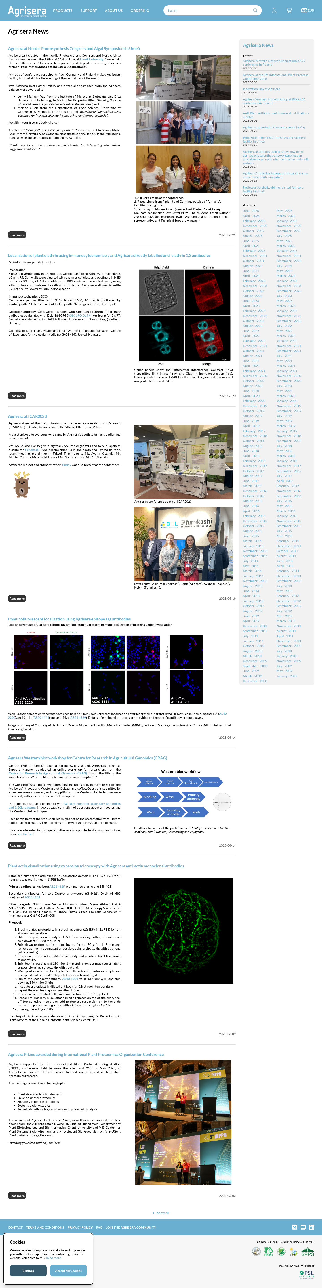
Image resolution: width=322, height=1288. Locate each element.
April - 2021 (251, 366)
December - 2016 (255, 491)
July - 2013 (284, 586)
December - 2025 (255, 226)
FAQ (99, 1227)
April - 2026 (251, 216)
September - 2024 (289, 261)
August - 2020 (252, 386)
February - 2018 (254, 461)
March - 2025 (286, 246)
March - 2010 (252, 656)
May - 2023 (284, 301)
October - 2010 (253, 646)
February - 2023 (254, 311)
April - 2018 (251, 456)
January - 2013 (253, 601)
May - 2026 (284, 210)
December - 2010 (289, 641)
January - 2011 (253, 641)
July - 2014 (250, 561)
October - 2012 (253, 606)
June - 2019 (251, 421)
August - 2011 (286, 631)
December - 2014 (289, 546)
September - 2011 (255, 631)
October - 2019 (253, 411)
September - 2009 (255, 666)
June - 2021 (251, 361)
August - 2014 (286, 556)
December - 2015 (255, 521)
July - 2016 (284, 501)
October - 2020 (253, 381)
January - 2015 (253, 546)
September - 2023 (289, 291)
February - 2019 (254, 431)
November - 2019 (289, 406)
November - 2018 (289, 436)
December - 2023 (255, 286)
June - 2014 (285, 561)
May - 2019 (284, 421)
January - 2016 (287, 516)
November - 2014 (255, 551)
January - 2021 (287, 371)
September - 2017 (289, 471)
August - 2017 (252, 476)
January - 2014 (253, 576)
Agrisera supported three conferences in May (274, 127)
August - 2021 (252, 356)
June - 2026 (251, 210)
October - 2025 (253, 231)
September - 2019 (289, 411)
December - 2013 (289, 576)
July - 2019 (284, 416)
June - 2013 (251, 591)
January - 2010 (287, 656)
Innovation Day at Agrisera (261, 89)
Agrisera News (258, 45)
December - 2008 (255, 681)
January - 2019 (287, 431)
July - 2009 (284, 666)
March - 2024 (286, 275)
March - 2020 (286, 396)
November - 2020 (289, 376)
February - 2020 (254, 401)
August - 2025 (252, 235)
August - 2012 (252, 611)
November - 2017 (289, 466)
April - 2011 (285, 636)
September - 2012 (289, 606)
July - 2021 (284, 356)
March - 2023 (286, 306)
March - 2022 (286, 336)
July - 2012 (284, 611)
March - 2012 (286, 621)
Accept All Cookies (68, 1271)
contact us (25, 834)
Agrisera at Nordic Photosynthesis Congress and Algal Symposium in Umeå (74, 48)
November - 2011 (289, 626)
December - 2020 (255, 376)
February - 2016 (254, 516)
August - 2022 (252, 326)
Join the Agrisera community (131, 1227)
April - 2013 (251, 596)
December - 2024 (255, 256)
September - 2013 (289, 581)
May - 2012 (284, 616)
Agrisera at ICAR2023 (27, 416)
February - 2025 (254, 250)
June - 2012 (251, 616)
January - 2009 (287, 676)
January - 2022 (287, 340)
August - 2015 (252, 531)
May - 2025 (284, 241)
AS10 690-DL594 (80, 315)
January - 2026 (287, 221)
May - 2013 (284, 591)
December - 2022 (255, 316)
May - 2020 (284, 391)
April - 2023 (251, 306)
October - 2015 (253, 526)
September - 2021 (289, 351)
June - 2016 (251, 506)
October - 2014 (287, 551)
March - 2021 (286, 366)
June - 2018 (251, 451)
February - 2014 (288, 571)
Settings (28, 1271)
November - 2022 (289, 316)
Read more (17, 235)
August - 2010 (252, 651)
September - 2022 (289, 321)
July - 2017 (284, 476)
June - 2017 (251, 481)
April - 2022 (251, 336)
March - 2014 (252, 571)
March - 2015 (252, 541)
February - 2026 (254, 221)
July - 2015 (284, 531)
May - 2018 (284, 451)
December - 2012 (289, 601)
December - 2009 (255, 661)
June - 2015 (251, 536)
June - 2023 (251, 301)
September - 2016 (289, 496)
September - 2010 (289, 646)
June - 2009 (251, 671)
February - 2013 (288, 596)
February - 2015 (288, 541)
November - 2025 (289, 226)
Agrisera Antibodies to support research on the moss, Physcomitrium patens (275, 175)
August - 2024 (252, 266)
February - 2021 (254, 371)
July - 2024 (284, 266)
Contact (15, 1227)
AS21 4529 (78, 717)
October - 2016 (253, 496)
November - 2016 (289, 491)
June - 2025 (251, 241)
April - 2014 (285, 566)
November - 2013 (255, 581)
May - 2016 (284, 506)
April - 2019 (251, 426)
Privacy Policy (80, 1227)
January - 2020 (287, 401)
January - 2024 (287, 281)
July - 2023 (284, 296)
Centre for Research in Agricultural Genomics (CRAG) (48, 773)
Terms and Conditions (45, 1227)
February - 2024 (254, 281)
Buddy (66, 465)
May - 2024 (284, 271)
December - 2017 (255, 466)
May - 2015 (284, 536)
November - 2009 (289, 661)
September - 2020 (289, 381)
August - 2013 (252, 586)
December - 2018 (255, 436)
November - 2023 (289, 286)
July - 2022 (284, 326)
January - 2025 (287, 250)
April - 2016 (251, 511)
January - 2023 (287, 311)
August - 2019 (252, 416)
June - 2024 (251, 271)
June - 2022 (251, 331)
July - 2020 (284, 386)
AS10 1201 (70, 979)
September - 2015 (289, 526)
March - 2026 (286, 216)
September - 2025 (289, 231)
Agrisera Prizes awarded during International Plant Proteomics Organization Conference (86, 1054)
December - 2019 (255, 406)
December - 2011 (255, 626)
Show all (163, 1213)
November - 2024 (289, 256)
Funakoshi (32, 450)
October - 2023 (253, 291)
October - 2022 (253, 321)
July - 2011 (250, 636)
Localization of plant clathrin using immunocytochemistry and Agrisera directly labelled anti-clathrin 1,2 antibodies (109, 255)
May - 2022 (284, 331)
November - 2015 (289, 521)
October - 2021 (253, 351)
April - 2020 (251, 396)
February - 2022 (254, 340)
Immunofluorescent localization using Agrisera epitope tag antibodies (69, 618)
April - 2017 (285, 481)
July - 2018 (284, 446)
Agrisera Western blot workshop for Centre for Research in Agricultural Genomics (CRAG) (87, 757)
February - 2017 (288, 486)
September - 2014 (255, 556)
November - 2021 (289, 346)
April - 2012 (251, 621)
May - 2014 (250, 566)
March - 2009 (252, 676)
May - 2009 (284, 671)
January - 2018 (287, 461)
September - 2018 (289, 441)
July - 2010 (284, 651)
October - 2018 (253, 441)
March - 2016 (286, 511)
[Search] (212, 10)
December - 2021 (255, 346)
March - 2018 (286, 456)
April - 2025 (251, 246)
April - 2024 (251, 275)
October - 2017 (253, 471)
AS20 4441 (41, 717)
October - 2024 (253, 261)
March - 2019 (286, 426)
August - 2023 (252, 296)
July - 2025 (284, 235)
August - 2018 (252, 446)
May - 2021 (284, 361)
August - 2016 (252, 501)
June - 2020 (251, 391)
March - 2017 (252, 486)
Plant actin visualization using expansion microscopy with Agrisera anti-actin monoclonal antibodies (96, 865)
